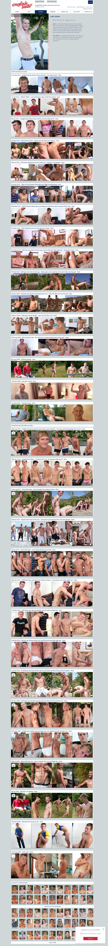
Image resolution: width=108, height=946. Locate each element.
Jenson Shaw (15, 904)
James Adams (52, 904)
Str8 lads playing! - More (28, 359)
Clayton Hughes (22, 904)
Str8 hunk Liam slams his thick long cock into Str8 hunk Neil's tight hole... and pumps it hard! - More (50, 250)
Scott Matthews (52, 894)
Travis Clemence (44, 904)
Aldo (75, 894)
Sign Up (90, 938)
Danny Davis (60, 894)
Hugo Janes (82, 904)
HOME (17, 12)
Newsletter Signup (51, 1)
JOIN (29, 12)
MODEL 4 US (64, 12)
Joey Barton (29, 904)
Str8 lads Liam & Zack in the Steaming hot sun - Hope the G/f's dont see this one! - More (46, 294)
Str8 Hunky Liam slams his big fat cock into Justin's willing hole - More (42, 610)
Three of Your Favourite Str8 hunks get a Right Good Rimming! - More (41, 184)
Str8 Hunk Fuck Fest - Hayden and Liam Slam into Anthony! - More (40, 141)
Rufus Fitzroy (60, 904)
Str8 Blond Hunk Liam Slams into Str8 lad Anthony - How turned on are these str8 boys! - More (49, 580)
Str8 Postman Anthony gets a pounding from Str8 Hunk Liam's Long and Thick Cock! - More (48, 206)
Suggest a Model (39, 1)
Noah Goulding (37, 904)
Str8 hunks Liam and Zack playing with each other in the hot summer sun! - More (44, 701)
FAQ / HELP (77, 12)
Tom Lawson (89, 904)
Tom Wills (45, 894)
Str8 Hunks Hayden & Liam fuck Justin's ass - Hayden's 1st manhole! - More (42, 163)
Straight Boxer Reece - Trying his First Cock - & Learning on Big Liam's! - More (44, 459)
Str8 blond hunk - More (28, 403)
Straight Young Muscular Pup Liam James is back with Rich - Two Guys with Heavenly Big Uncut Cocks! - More (53, 429)
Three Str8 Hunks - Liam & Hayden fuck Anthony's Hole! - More (40, 489)
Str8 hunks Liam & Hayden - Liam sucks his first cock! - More (39, 316)
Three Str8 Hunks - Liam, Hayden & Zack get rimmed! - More (38, 550)
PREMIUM (52, 12)
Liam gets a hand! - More (29, 381)
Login (90, 2)
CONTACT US (88, 12)
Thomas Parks (37, 894)
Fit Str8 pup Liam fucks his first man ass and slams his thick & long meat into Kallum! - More (47, 671)
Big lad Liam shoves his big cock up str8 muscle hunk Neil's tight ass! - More (43, 640)
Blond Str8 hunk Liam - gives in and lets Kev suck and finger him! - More (41, 761)
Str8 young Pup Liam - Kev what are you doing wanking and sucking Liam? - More (45, 338)
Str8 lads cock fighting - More (28, 792)
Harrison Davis (90, 894)
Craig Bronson (30, 894)
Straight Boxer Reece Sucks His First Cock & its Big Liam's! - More (39, 119)
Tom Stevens (22, 894)
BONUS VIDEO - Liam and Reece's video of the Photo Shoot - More (40, 97)
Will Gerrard (14, 894)
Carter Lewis (67, 904)
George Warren (67, 894)
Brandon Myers (75, 904)
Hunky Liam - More (27, 852)
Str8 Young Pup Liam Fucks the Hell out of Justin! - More (37, 228)
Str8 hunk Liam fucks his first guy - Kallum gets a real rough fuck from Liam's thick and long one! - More (50, 272)
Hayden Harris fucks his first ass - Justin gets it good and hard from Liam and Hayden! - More (47, 520)
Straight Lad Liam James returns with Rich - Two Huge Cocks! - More (41, 75)
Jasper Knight (82, 894)
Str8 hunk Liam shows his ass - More (32, 822)
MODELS (40, 12)
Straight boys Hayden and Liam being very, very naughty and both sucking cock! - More (47, 731)
